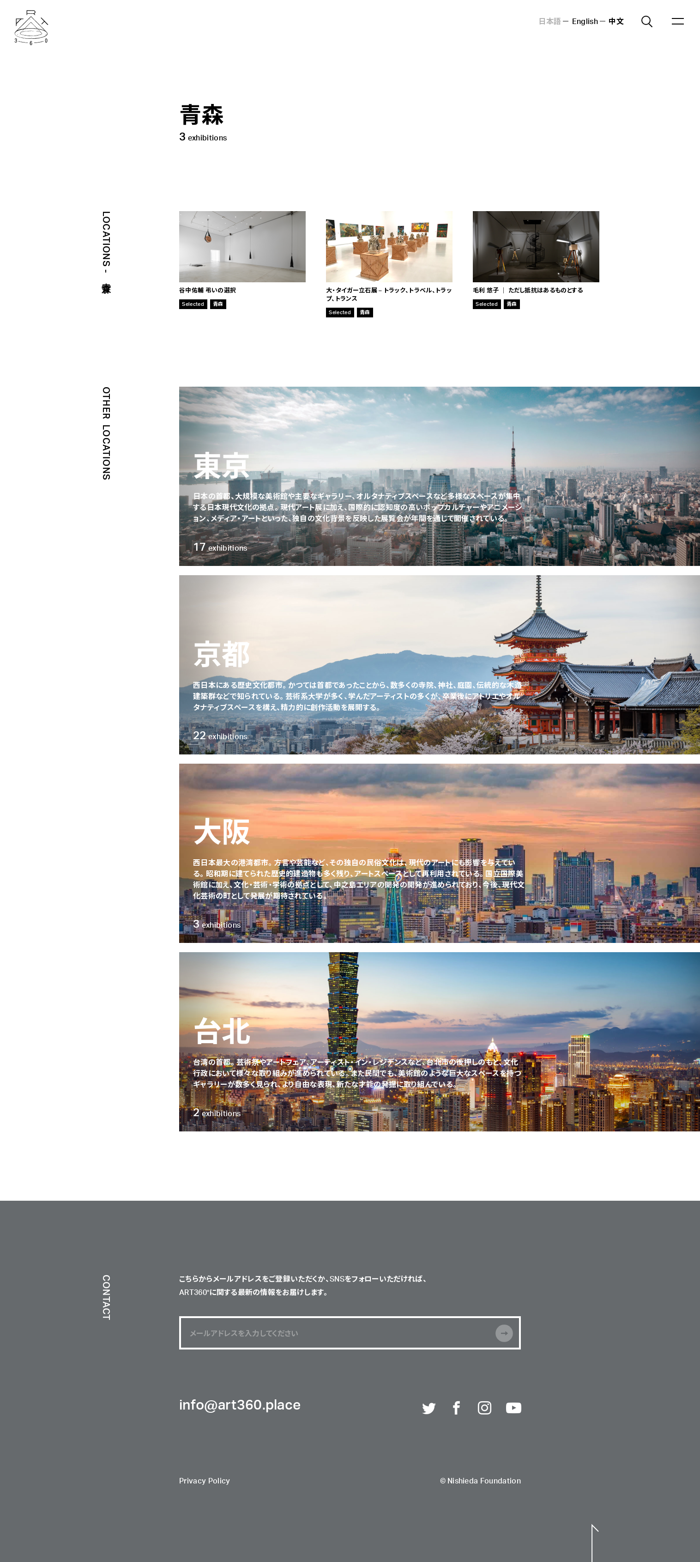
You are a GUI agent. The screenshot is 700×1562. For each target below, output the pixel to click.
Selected (193, 304)
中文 (616, 20)
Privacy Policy (204, 1481)
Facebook (457, 1408)
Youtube (513, 1408)
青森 (218, 304)
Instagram (485, 1408)
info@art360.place (240, 1406)
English (585, 20)
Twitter (429, 1408)
